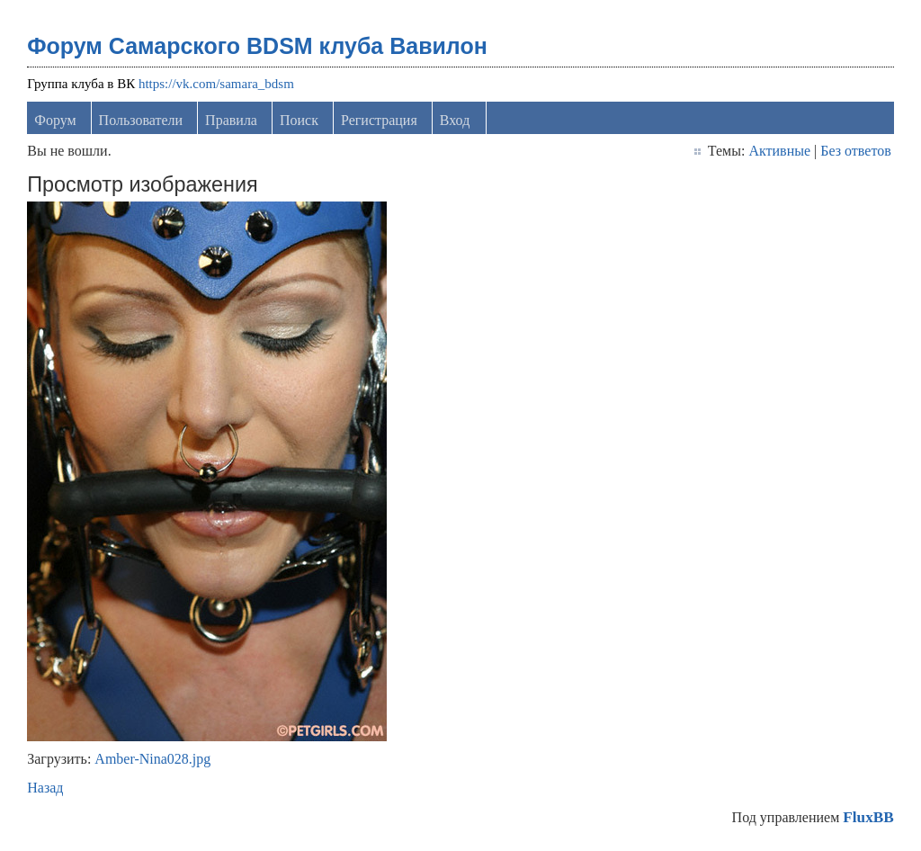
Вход (455, 120)
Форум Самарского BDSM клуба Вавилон (257, 45)
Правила (231, 120)
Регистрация (379, 120)
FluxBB (868, 817)
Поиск (299, 120)
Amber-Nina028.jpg (152, 758)
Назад (45, 787)
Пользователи (141, 120)
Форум (55, 120)
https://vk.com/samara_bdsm (216, 83)
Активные (779, 150)
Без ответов (855, 150)
